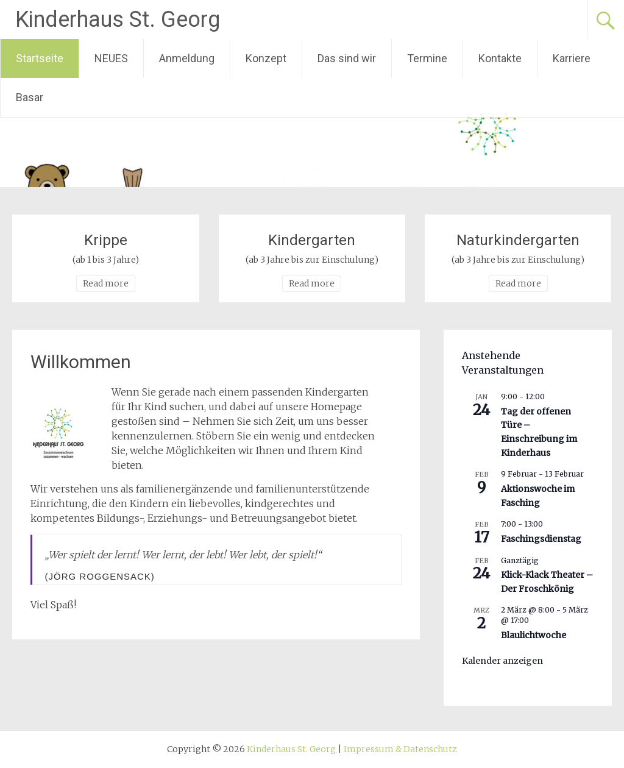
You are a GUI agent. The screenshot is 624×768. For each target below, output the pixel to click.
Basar (29, 97)
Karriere (571, 58)
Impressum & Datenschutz (400, 749)
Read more (106, 283)
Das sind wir (346, 58)
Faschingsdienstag (541, 538)
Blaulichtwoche (533, 635)
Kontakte (500, 58)
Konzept (266, 58)
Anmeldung (186, 58)
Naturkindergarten (518, 240)
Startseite (39, 58)
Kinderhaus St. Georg (117, 19)
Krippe (105, 240)
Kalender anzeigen (502, 660)
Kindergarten (311, 240)
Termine (427, 58)
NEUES (111, 58)
